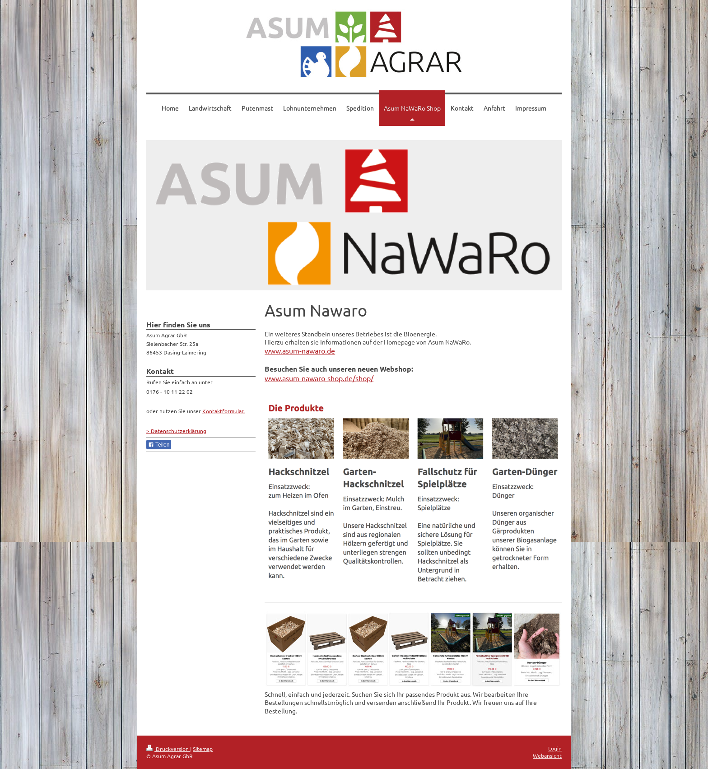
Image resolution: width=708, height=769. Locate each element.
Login (555, 748)
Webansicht (547, 755)
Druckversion (168, 748)
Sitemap (203, 748)
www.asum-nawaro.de (300, 350)
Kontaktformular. (223, 411)
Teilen (158, 445)
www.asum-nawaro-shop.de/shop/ (319, 377)
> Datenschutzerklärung (176, 430)
